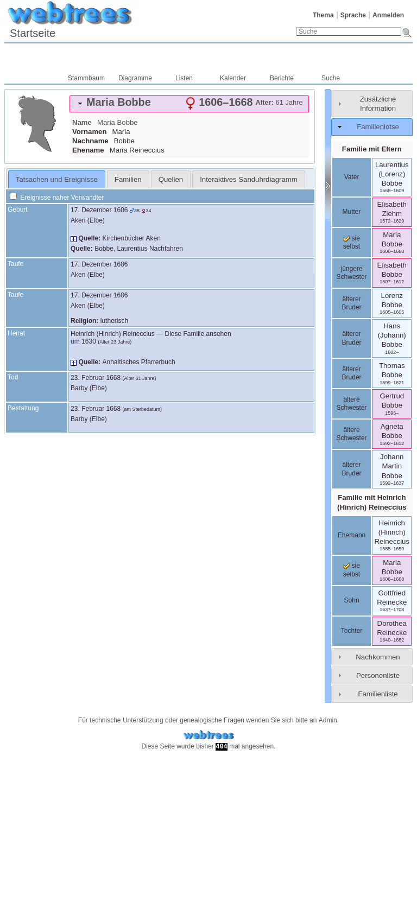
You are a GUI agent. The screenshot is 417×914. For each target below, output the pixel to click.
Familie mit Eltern (372, 149)
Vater (351, 177)
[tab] (189, 103)
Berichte (282, 78)
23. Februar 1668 (96, 378)
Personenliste (378, 675)
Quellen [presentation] (171, 179)
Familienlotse (378, 127)
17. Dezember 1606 (99, 210)
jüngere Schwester (352, 273)
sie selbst (351, 242)
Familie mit (372, 502)
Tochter (351, 630)
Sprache (353, 15)
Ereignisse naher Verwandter (57, 197)
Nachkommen (378, 657)
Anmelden (388, 15)
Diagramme (135, 78)
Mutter (352, 211)
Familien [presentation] (128, 179)
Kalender (233, 78)
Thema (323, 15)
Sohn (351, 600)
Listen (184, 78)
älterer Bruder (352, 303)
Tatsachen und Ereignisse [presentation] (57, 179)
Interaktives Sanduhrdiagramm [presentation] (249, 179)
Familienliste (377, 694)
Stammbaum (86, 78)
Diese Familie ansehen (198, 334)
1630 (88, 341)
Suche (330, 78)
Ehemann (351, 535)
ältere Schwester (352, 404)
